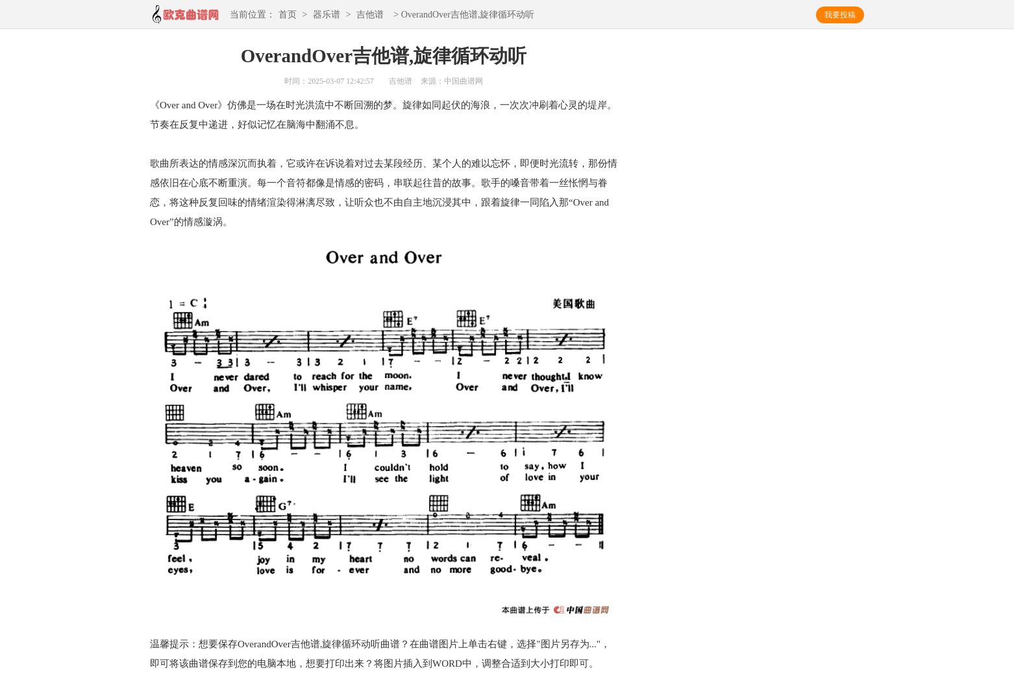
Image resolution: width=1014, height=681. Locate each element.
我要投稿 (840, 14)
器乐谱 (326, 15)
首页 (287, 15)
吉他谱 (370, 15)
